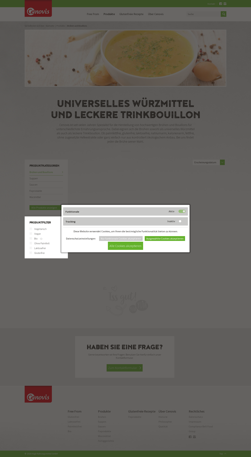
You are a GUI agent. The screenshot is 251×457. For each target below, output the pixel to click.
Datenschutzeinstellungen (80, 238)
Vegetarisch (40, 228)
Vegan (37, 233)
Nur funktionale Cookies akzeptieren (121, 238)
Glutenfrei (39, 252)
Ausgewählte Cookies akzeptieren (164, 238)
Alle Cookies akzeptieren (125, 246)
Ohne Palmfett (41, 243)
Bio (36, 238)
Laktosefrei (40, 248)
